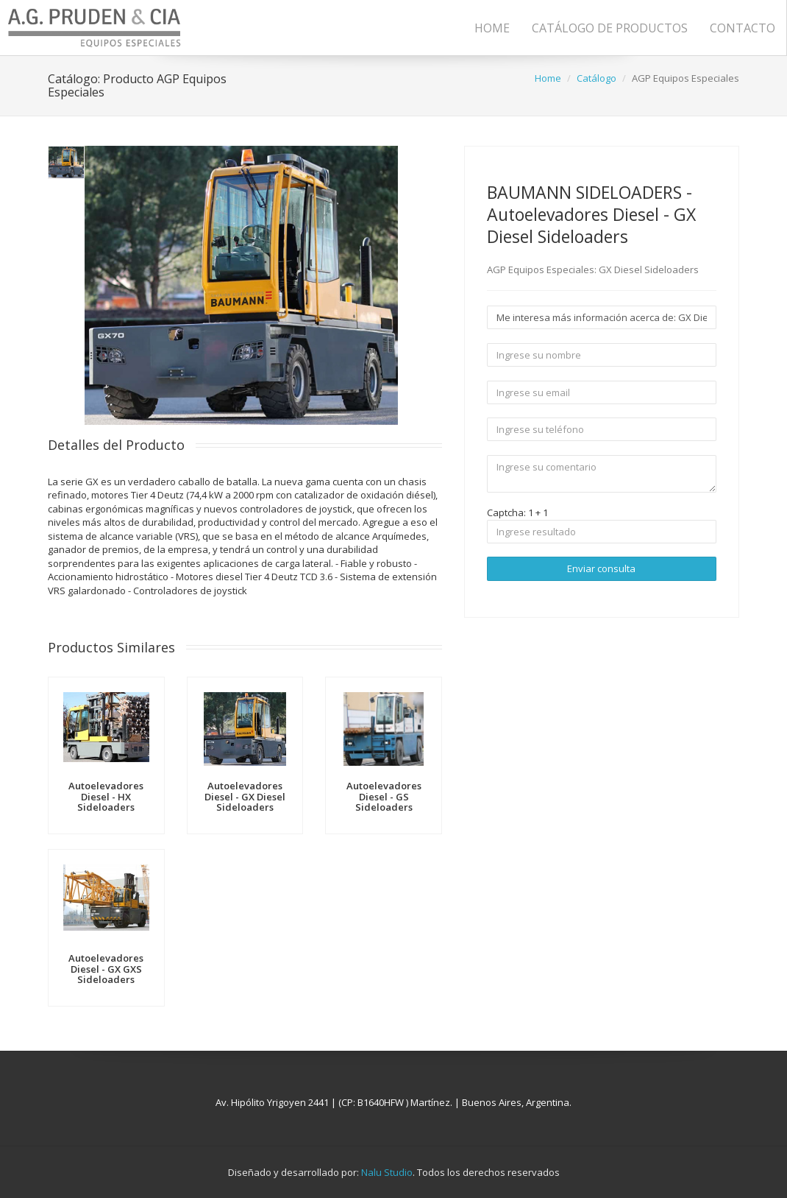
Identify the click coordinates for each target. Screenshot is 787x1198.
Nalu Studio (387, 1172)
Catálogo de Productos (610, 28)
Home (492, 28)
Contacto (742, 28)
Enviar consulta (601, 568)
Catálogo (596, 78)
